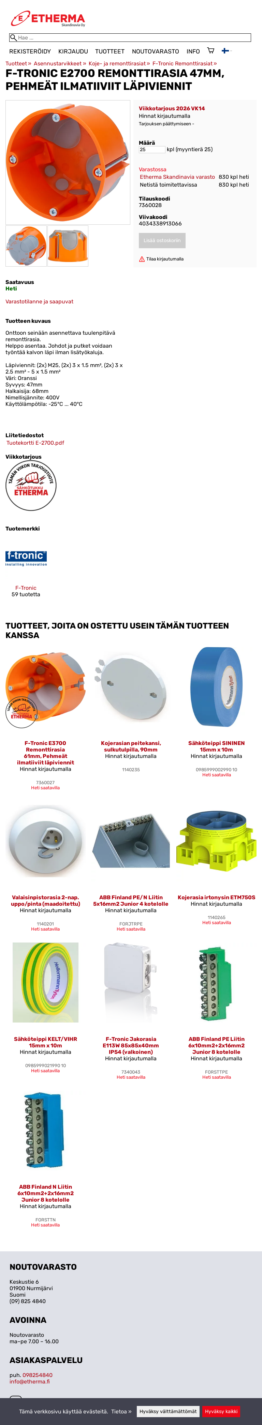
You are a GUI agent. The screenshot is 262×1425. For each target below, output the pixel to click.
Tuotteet (110, 51)
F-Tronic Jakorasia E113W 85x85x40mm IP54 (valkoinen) (131, 1045)
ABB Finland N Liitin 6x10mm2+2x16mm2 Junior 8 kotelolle (45, 1193)
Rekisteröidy (30, 51)
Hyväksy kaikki (221, 1411)
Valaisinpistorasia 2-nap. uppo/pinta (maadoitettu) (45, 900)
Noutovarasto (155, 51)
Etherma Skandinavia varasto (177, 177)
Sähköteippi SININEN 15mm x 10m (216, 746)
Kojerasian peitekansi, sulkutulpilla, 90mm (131, 746)
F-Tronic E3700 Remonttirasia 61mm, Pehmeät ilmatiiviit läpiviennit (45, 753)
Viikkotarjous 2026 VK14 (172, 108)
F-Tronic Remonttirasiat (184, 63)
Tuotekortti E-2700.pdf (35, 443)
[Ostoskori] (210, 51)
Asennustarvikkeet (60, 63)
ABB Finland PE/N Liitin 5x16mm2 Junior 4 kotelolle (131, 900)
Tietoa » (121, 1411)
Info (193, 51)
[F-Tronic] (26, 573)
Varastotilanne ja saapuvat (39, 301)
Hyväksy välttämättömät (168, 1411)
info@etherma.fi (30, 1381)
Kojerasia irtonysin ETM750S (217, 897)
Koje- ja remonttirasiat (119, 63)
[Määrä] (152, 149)
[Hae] (130, 37)
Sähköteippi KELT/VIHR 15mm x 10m (45, 1042)
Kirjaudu (73, 51)
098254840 (38, 1375)
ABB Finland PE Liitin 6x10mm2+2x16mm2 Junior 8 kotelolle (216, 1045)
